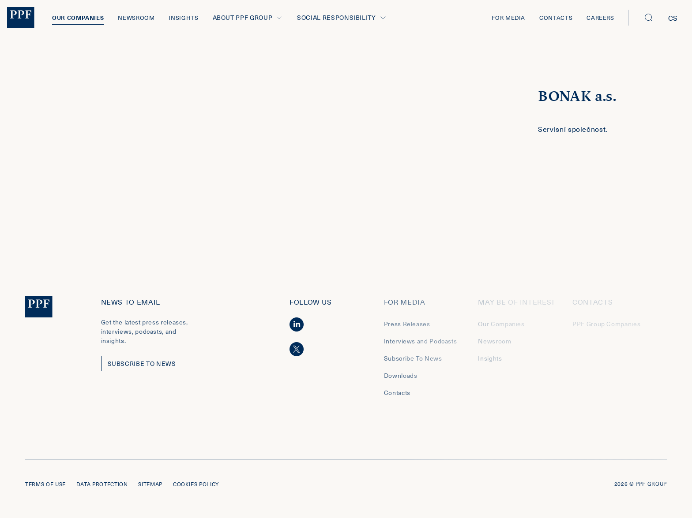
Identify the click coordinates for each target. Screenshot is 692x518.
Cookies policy (196, 484)
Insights (183, 17)
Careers (600, 17)
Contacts (555, 17)
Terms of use (45, 484)
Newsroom (136, 17)
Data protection (102, 484)
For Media (508, 17)
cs (673, 17)
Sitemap (150, 484)
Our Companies (78, 17)
